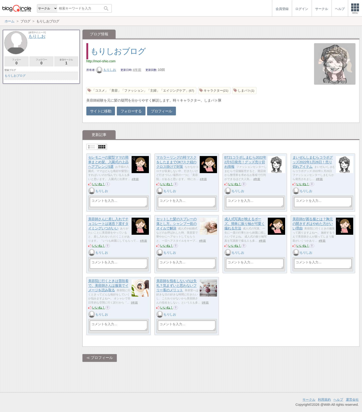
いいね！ (98, 184)
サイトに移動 (100, 111)
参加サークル (66, 61)
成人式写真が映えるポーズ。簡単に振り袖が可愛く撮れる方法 (244, 223)
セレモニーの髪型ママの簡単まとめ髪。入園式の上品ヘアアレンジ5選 (108, 162)
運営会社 (352, 399)
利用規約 (324, 399)
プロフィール (161, 111)
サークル (308, 399)
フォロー (16, 61)
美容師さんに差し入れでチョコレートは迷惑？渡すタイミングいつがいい (108, 223)
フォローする (131, 111)
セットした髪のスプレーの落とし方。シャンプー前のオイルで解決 (176, 223)
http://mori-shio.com (100, 61)
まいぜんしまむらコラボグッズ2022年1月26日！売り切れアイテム (313, 162)
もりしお (106, 70)
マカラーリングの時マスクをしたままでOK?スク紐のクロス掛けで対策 (176, 162)
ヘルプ (338, 399)
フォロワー (41, 61)
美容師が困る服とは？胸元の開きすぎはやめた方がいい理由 (313, 223)
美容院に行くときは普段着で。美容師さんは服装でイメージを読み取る (108, 285)
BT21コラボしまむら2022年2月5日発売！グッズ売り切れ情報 (245, 162)
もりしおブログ (118, 51)
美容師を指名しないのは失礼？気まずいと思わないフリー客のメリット (176, 285)
